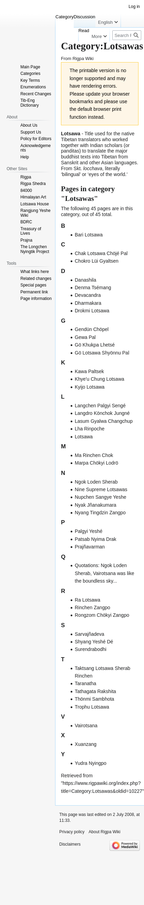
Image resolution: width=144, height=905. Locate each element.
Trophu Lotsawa (92, 707)
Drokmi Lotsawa (92, 310)
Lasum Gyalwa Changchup (104, 421)
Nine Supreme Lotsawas (101, 489)
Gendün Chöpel (92, 329)
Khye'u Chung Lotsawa (99, 379)
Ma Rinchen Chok (94, 455)
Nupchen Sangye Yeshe (100, 497)
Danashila (85, 280)
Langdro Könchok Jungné (102, 413)
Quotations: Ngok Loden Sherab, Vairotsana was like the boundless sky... (104, 573)
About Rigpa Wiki (104, 831)
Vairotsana (86, 725)
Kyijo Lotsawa (89, 387)
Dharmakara (88, 303)
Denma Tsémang (93, 287)
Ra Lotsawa (87, 600)
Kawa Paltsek (89, 371)
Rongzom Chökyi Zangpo (102, 615)
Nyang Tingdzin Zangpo (100, 512)
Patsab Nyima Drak (95, 539)
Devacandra (88, 295)
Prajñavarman (90, 546)
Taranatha (85, 683)
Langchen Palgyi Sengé (100, 405)
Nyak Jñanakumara (95, 505)
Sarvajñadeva (89, 634)
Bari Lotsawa (89, 234)
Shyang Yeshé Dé (94, 641)
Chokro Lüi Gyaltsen (97, 261)
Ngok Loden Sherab (96, 482)
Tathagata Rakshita (95, 691)
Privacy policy (71, 831)
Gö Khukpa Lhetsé (95, 345)
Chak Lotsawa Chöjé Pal (101, 253)
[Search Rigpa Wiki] (126, 35)
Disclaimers (70, 844)
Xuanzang (85, 744)
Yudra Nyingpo (90, 763)
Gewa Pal (85, 337)
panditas (70, 151)
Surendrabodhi (90, 649)
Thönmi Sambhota (94, 699)
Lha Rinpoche (89, 428)
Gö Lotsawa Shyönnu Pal (102, 353)
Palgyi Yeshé (88, 531)
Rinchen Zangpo (92, 607)
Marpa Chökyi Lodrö (96, 463)
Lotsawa (84, 436)
